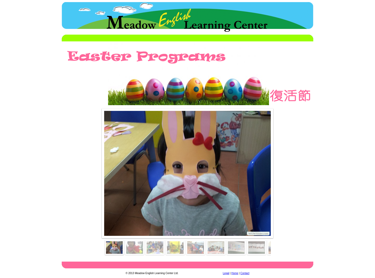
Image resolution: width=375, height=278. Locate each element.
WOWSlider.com (258, 233)
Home (234, 273)
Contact (244, 273)
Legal (226, 273)
